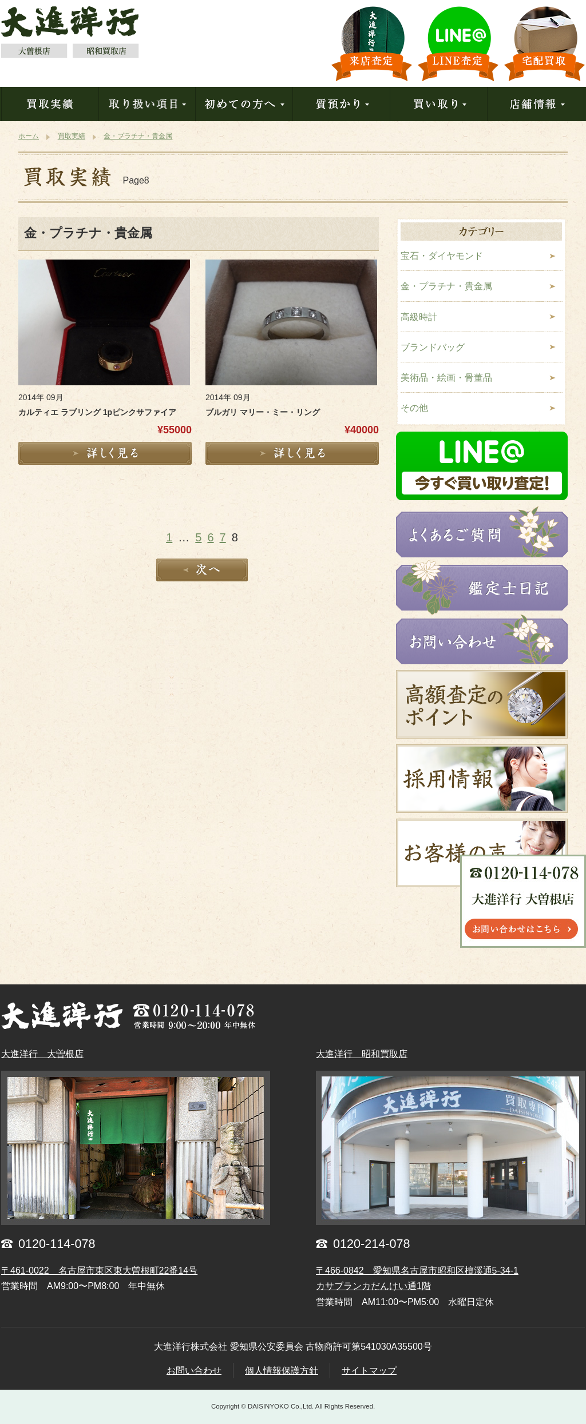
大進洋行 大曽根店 (42, 1054)
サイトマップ (369, 1370)
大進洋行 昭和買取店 (361, 1054)
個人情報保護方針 (281, 1370)
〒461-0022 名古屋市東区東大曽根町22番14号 (99, 1270)
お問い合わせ (194, 1370)
